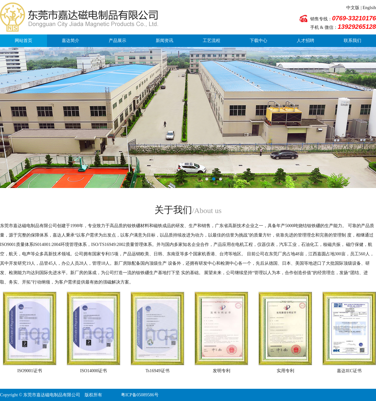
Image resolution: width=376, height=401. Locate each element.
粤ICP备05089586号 (140, 395)
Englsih (369, 7)
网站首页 (23, 40)
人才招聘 (305, 40)
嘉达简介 (70, 40)
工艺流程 (211, 40)
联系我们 (352, 40)
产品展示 (117, 40)
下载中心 (258, 40)
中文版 (352, 7)
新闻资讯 (164, 40)
